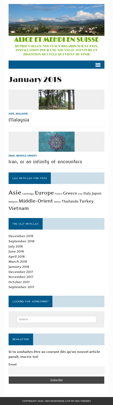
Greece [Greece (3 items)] (70, 193)
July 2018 (16, 246)
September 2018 (22, 241)
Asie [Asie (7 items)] (15, 192)
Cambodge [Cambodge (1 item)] (28, 194)
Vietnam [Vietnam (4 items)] (19, 208)
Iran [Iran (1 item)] (80, 194)
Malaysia (19, 120)
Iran (12, 155)
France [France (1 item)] (58, 194)
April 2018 (17, 256)
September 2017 (21, 287)
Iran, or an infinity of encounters (45, 161)
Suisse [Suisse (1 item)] (57, 202)
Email (13, 364)
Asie (11, 113)
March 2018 (18, 261)
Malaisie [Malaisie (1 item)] (13, 202)
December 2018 (21, 236)
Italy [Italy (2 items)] (87, 193)
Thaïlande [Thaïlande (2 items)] (70, 201)
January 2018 (19, 267)
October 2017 (19, 282)
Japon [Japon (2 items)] (96, 193)
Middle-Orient (26, 155)
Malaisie (22, 113)
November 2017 (21, 277)
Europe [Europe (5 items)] (44, 193)
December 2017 (21, 272)
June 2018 (16, 251)
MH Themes (83, 400)
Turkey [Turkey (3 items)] (86, 201)
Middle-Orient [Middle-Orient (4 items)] (36, 201)
